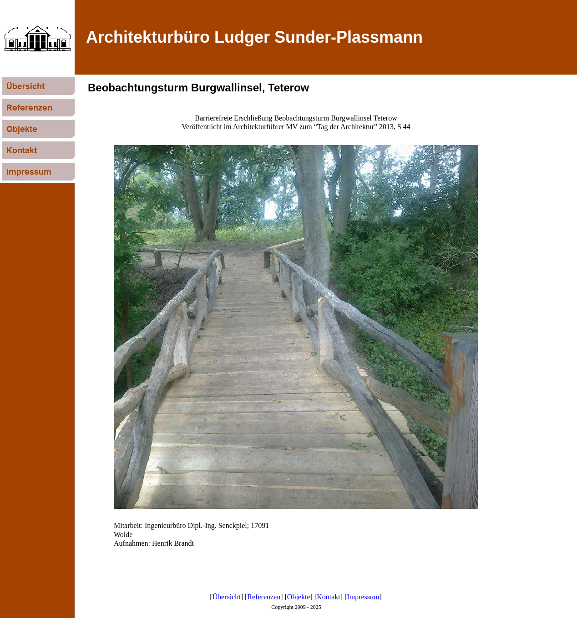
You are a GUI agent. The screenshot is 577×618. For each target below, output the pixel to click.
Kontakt (328, 597)
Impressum (363, 597)
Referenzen (263, 597)
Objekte (298, 597)
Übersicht (227, 597)
